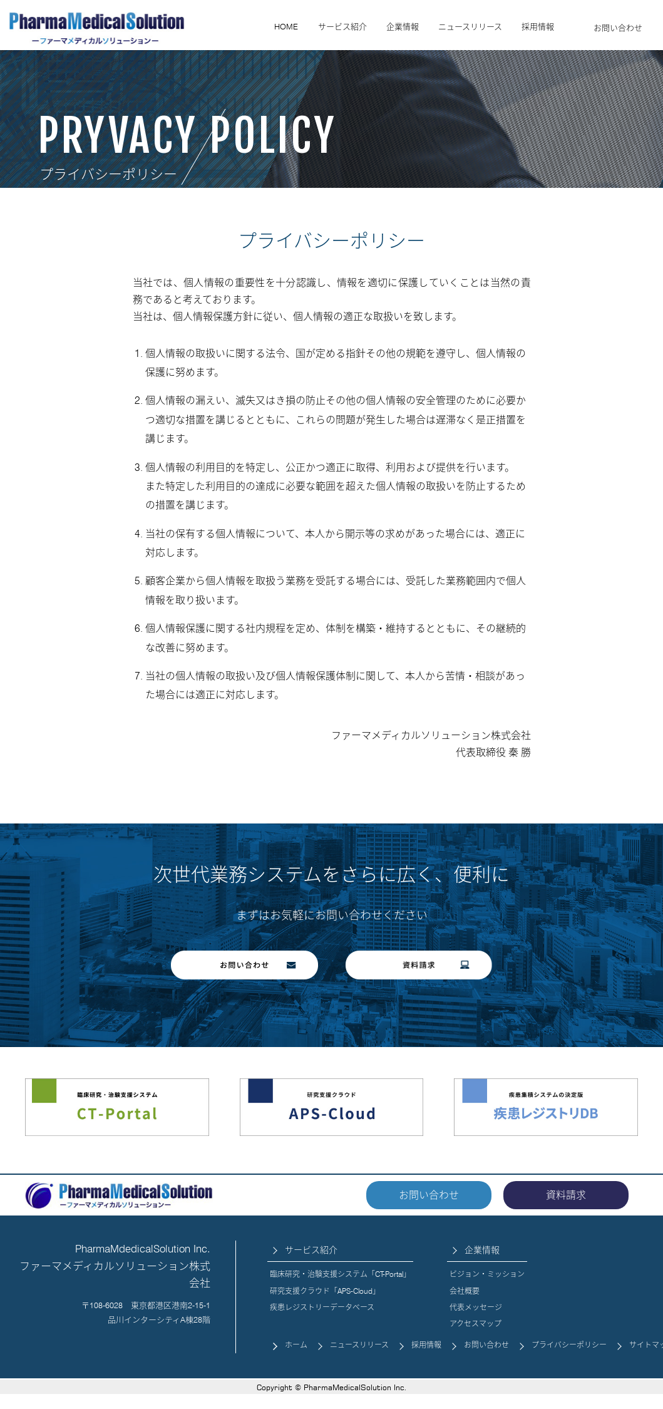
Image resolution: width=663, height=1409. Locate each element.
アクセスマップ (475, 1323)
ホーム (296, 1345)
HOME (286, 26)
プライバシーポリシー (569, 1345)
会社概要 (465, 1291)
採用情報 (538, 26)
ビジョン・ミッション (487, 1274)
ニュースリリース (470, 26)
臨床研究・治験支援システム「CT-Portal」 (340, 1274)
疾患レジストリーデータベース (322, 1307)
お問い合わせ (618, 28)
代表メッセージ (476, 1307)
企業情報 (402, 26)
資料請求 (566, 1195)
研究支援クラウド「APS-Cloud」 (325, 1291)
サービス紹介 (342, 26)
